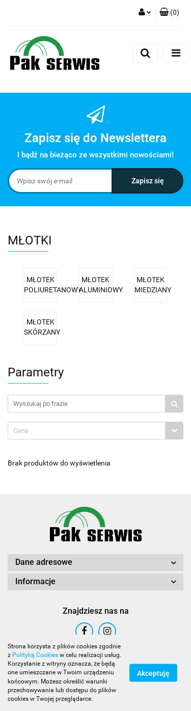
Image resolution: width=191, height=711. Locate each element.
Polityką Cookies (35, 655)
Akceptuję (153, 673)
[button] (169, 12)
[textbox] (86, 430)
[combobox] (95, 431)
